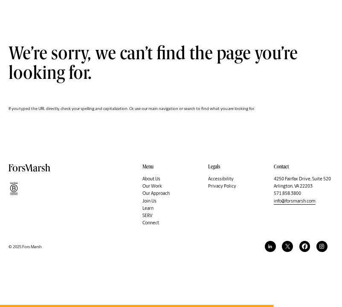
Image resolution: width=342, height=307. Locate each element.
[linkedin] (270, 246)
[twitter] (287, 246)
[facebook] (304, 246)
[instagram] (322, 246)
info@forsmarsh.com (295, 201)
